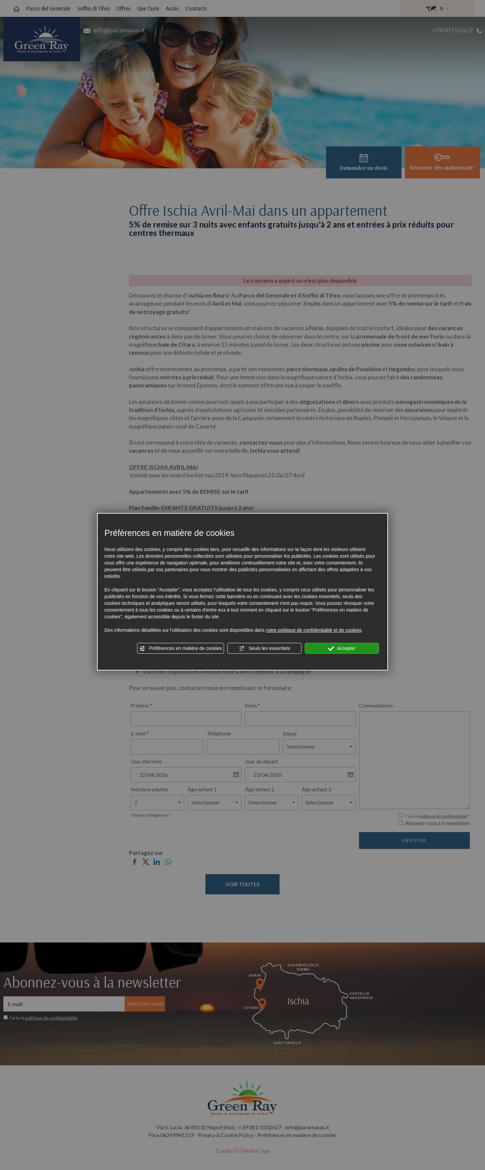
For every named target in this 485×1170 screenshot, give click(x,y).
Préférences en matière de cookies (180, 649)
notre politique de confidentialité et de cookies (313, 630)
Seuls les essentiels (264, 649)
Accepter (341, 649)
